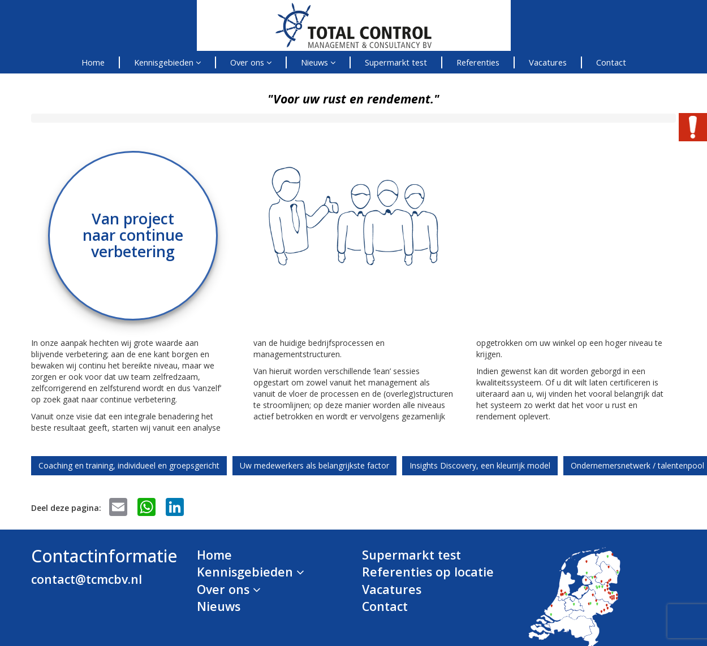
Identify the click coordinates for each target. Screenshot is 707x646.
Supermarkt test (396, 62)
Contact (611, 62)
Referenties (477, 62)
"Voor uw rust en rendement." (353, 98)
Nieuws (318, 62)
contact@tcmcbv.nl (86, 579)
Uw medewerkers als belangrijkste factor (314, 465)
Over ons (250, 62)
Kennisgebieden (167, 62)
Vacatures (548, 62)
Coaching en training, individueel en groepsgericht (128, 465)
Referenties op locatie (428, 571)
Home (93, 62)
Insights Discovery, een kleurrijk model (479, 465)
